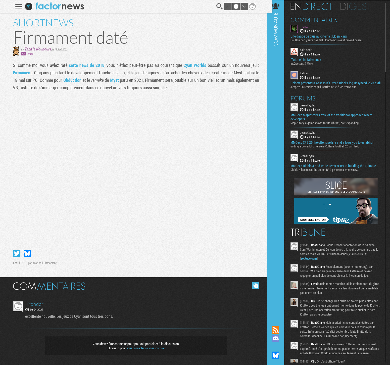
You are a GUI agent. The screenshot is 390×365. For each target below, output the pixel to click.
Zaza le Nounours (37, 48)
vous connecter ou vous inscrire (144, 348)
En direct (315, 6)
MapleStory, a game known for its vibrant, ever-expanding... (329, 127)
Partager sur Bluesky (26, 253)
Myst (114, 80)
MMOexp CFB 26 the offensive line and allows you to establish (335, 146)
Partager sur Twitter (16, 253)
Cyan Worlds (194, 65)
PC (21, 263)
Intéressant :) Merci (305, 63)
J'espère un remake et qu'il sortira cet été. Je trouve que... (328, 90)
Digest (359, 6)
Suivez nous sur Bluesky (279, 355)
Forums (306, 102)
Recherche (219, 6)
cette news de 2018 (86, 65)
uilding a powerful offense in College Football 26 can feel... (329, 150)
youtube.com (312, 262)
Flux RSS (279, 330)
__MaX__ (309, 26)
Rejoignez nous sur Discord (279, 338)
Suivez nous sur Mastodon (279, 347)
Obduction (72, 80)
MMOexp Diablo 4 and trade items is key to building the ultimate (337, 170)
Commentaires (317, 19)
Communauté (279, 158)
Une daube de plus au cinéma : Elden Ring (322, 36)
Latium (308, 73)
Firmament (21, 73)
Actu (15, 263)
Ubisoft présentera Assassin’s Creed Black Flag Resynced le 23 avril (336, 85)
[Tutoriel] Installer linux (309, 60)
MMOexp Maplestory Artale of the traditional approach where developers (335, 121)
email (29, 54)
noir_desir (309, 50)
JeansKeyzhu (311, 109)
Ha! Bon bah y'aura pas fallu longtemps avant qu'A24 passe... (330, 40)
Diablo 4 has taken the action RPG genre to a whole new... (328, 173)
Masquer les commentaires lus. (254, 285)
